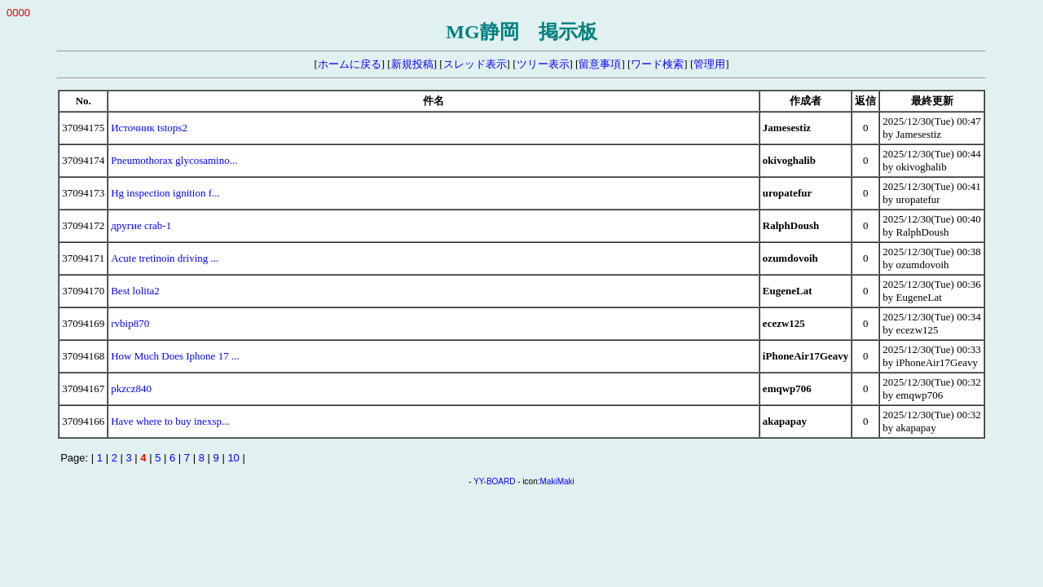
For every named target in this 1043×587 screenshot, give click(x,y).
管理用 (709, 64)
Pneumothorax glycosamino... (174, 160)
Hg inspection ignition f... (165, 193)
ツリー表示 (543, 64)
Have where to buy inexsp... (170, 421)
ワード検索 (657, 64)
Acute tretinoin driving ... (164, 258)
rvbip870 (130, 323)
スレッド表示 (475, 64)
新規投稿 (412, 64)
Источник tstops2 (149, 127)
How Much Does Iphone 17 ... (175, 356)
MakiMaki (557, 481)
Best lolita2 (135, 291)
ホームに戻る (349, 64)
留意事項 (600, 64)
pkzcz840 (131, 388)
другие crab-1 (141, 225)
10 (233, 458)
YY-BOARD (494, 481)
